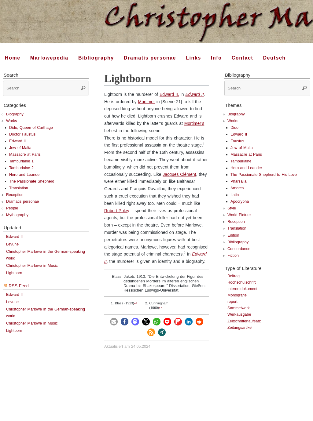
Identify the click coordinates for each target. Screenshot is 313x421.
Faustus (237, 141)
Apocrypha (239, 201)
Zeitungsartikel (239, 327)
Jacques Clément (179, 174)
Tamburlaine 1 (21, 161)
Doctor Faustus (22, 134)
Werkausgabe (239, 314)
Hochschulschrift (241, 282)
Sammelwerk (238, 308)
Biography (15, 114)
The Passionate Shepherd (31, 181)
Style (231, 208)
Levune (12, 244)
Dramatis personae (22, 201)
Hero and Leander (25, 174)
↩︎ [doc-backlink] (135, 303)
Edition (233, 235)
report (232, 301)
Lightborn (14, 273)
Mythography (17, 215)
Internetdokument (242, 289)
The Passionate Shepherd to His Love (263, 174)
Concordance (238, 249)
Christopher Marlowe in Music (32, 265)
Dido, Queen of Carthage (31, 127)
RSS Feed (19, 285)
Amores (237, 188)
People (12, 208)
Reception (15, 195)
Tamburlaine (241, 161)
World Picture (239, 215)
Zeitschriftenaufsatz (244, 321)
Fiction (233, 255)
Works (11, 121)
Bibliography (238, 242)
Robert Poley (116, 210)
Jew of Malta (20, 148)
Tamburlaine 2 (21, 168)
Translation (18, 188)
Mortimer (146, 101)
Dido (234, 127)
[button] (114, 321)
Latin (234, 195)
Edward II (195, 94)
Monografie (237, 295)
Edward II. (169, 94)
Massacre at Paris (25, 154)
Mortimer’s (194, 123)
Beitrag (233, 276)
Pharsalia (238, 181)
